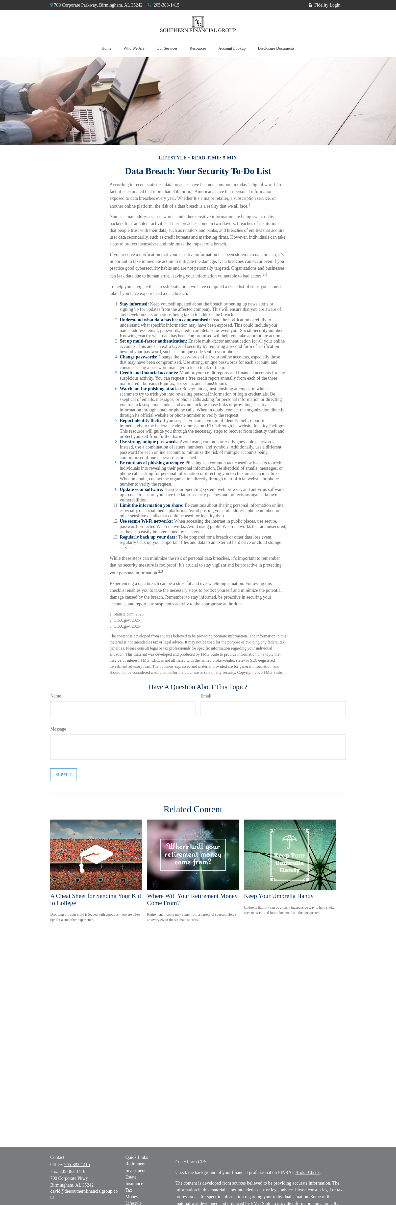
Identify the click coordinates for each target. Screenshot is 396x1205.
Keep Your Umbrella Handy (279, 895)
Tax (129, 1190)
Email (206, 695)
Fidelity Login (324, 5)
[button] (106, 48)
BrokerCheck (307, 1172)
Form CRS (197, 1161)
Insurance (134, 1183)
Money (132, 1196)
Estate (131, 1177)
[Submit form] (63, 774)
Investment (136, 1170)
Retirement (136, 1163)
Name (55, 695)
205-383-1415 (163, 5)
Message (58, 729)
